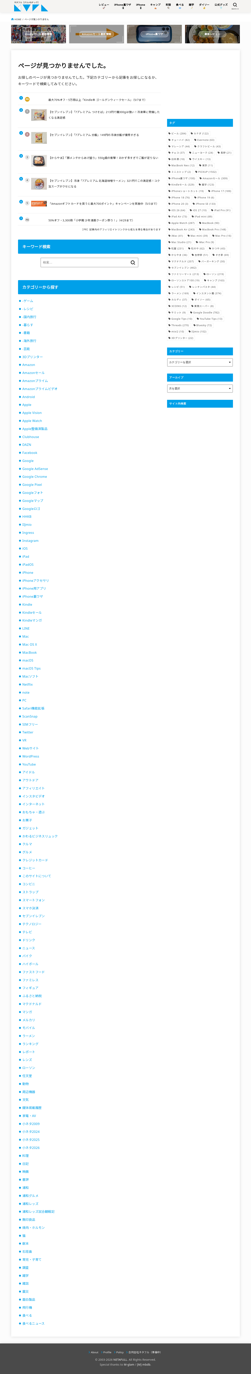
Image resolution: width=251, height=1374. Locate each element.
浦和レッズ (30, 1204)
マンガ (27, 1012)
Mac (25, 636)
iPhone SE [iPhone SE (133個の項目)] (206, 203)
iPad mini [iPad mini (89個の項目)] (203, 216)
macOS (27, 660)
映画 (25, 1171)
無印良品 (28, 1219)
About (94, 1352)
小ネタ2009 (31, 1124)
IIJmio (27, 524)
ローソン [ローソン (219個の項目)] (215, 274)
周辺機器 (28, 1092)
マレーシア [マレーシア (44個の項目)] (180, 146)
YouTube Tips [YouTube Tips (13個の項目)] (211, 318)
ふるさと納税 (32, 996)
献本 (25, 1243)
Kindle (27, 604)
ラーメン (28, 1036)
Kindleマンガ (32, 620)
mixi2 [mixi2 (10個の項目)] (177, 331)
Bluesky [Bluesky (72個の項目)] (204, 325)
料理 (25, 1156)
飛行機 (27, 1307)
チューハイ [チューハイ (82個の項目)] (180, 140)
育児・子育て (32, 1259)
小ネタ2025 (31, 1140)
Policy (120, 1352)
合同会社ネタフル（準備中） (145, 1352)
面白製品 (28, 1299)
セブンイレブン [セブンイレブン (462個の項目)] (183, 267)
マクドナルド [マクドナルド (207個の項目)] (182, 261)
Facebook (29, 453)
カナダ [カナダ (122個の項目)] (201, 133)
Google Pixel (32, 484)
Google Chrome (34, 476)
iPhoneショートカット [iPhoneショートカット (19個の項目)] (187, 191)
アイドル (28, 772)
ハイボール (30, 964)
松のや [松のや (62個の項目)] (198, 248)
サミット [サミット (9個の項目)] (178, 312)
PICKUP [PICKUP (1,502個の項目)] (207, 172)
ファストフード (33, 972)
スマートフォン (33, 900)
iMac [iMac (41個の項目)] (177, 235)
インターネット (33, 804)
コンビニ (28, 884)
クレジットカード (35, 860)
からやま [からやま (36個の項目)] (179, 255)
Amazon (28, 365)
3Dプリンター (32, 357)
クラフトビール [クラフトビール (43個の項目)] (209, 146)
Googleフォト (32, 493)
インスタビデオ (33, 796)
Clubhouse (30, 437)
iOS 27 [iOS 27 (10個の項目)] (200, 210)
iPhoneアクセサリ (35, 580)
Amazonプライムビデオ (40, 389)
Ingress (28, 532)
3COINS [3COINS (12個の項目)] (179, 306)
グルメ (27, 852)
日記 (25, 1164)
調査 (25, 1267)
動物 (25, 1084)
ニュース (28, 948)
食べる (27, 1315)
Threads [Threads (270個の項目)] (180, 325)
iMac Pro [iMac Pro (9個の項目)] (206, 242)
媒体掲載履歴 (32, 1108)
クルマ (27, 844)
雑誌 (25, 1283)
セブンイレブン (33, 916)
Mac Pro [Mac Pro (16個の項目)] (223, 235)
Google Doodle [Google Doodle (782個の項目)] (206, 312)
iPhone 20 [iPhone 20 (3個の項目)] (179, 203)
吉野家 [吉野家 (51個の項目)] (201, 255)
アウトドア (30, 780)
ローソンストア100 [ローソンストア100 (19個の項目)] (185, 280)
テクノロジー (31, 924)
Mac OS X (29, 644)
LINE (26, 628)
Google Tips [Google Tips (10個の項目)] (181, 318)
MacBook (29, 652)
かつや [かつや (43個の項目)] (218, 248)
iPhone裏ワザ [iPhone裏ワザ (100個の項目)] (183, 178)
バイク (27, 956)
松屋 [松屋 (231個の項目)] (177, 248)
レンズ (27, 1060)
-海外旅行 (29, 341)
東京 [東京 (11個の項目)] (207, 165)
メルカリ (28, 1020)
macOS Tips (31, 668)
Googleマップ (32, 501)
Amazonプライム (35, 381)
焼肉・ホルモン (33, 1228)
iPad (25, 556)
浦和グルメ (30, 1196)
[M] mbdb (143, 1364)
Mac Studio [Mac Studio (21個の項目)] (181, 242)
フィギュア (30, 988)
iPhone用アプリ (34, 588)
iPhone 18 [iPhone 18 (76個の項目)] (180, 197)
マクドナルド (32, 1004)
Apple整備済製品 (34, 429)
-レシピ (27, 309)
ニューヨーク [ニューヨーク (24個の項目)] (202, 152)
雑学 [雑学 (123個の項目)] (208, 184)
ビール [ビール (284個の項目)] (178, 133)
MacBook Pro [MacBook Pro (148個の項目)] (214, 229)
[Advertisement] (200, 84)
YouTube (29, 764)
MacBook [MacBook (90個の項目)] (210, 223)
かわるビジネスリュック (40, 836)
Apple (26, 405)
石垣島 (27, 1251)
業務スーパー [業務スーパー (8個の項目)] (204, 306)
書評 (25, 1180)
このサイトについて (36, 876)
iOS (25, 548)
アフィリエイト (33, 788)
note (26, 692)
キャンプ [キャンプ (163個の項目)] (216, 280)
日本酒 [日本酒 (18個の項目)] (178, 159)
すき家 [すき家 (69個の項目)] (222, 255)
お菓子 (27, 820)
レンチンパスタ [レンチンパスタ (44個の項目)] (204, 287)
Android (28, 397)
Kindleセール (32, 612)
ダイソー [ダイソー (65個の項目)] (202, 299)
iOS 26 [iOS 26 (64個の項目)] (178, 210)
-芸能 (26, 349)
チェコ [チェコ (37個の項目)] (178, 152)
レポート (28, 1052)
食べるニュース (33, 1323)
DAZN (26, 445)
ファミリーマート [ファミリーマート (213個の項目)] (185, 274)
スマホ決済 (30, 908)
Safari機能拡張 (33, 708)
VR (24, 740)
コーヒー (28, 868)
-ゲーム (27, 301)
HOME (18, 19)
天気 (25, 1100)
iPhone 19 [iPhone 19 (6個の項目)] (205, 197)
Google (28, 461)
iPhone (27, 572)
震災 (25, 1291)
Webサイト (30, 748)
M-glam (129, 1364)
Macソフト (30, 676)
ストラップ (30, 892)
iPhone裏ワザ (32, 596)
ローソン (28, 1068)
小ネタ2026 (31, 1148)
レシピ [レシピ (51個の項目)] (178, 287)
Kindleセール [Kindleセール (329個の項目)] (182, 184)
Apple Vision (32, 413)
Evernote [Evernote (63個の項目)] (205, 140)
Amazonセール (33, 373)
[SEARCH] (235, 6)
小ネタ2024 (31, 1132)
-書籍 (26, 333)
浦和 (25, 1188)
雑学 (25, 1276)
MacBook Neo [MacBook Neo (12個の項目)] (183, 165)
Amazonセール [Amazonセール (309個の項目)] (215, 178)
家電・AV (29, 1116)
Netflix (27, 684)
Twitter (27, 732)
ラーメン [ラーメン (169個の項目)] (180, 293)
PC (24, 700)
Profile (107, 1352)
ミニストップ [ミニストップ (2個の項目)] (181, 172)
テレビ (27, 932)
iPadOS (28, 564)
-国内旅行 (29, 317)
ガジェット (30, 828)
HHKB (27, 516)
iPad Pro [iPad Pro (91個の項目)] (222, 210)
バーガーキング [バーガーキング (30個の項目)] (213, 261)
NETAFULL (120, 1359)
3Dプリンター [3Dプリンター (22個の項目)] (182, 338)
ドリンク (28, 940)
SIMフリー (30, 724)
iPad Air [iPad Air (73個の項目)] (179, 216)
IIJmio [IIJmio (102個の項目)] (199, 331)
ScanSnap (30, 716)
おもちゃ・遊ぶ (33, 812)
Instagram (30, 541)
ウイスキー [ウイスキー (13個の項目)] (201, 159)
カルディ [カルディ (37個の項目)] (179, 299)
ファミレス (30, 980)
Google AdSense (35, 469)
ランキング (30, 1044)
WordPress (30, 756)
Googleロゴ (31, 509)
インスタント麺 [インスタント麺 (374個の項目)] (208, 293)
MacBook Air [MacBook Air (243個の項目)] (183, 229)
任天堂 (27, 1076)
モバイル (28, 1028)
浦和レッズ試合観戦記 (38, 1211)
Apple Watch (32, 421)
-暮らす (27, 325)
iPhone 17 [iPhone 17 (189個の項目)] (221, 191)
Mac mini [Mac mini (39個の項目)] (199, 235)
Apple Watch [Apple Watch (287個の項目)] (183, 223)
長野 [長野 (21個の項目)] (226, 152)
